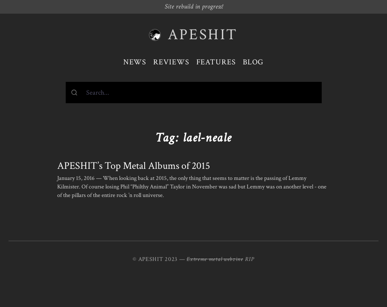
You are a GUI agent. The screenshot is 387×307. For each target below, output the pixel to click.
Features (216, 62)
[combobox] (194, 92)
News (135, 62)
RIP (249, 259)
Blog (253, 62)
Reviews (171, 62)
